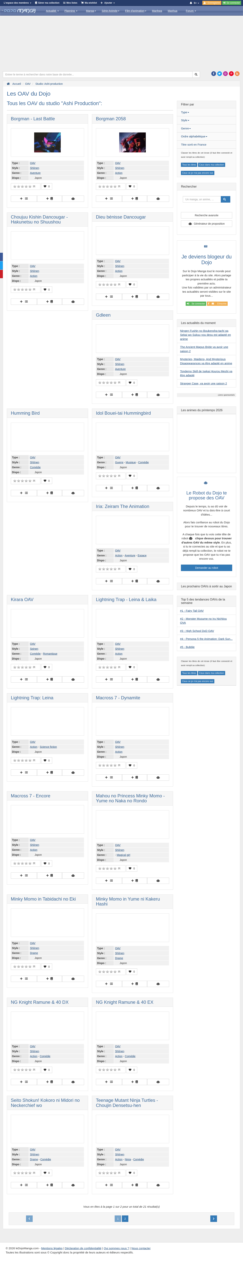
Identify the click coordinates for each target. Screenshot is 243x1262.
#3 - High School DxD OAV (197, 630)
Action (118, 172)
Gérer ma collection (48, 3)
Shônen (34, 168)
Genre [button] (186, 128)
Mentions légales (52, 1248)
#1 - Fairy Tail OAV (192, 610)
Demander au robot (206, 567)
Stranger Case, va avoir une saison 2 (203, 383)
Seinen (34, 648)
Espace (142, 555)
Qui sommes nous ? (116, 1248)
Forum (191, 10)
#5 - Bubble (187, 647)
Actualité (52, 10)
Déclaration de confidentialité (83, 1248)
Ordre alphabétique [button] (194, 136)
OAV (33, 163)
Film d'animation (135, 10)
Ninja (128, 1159)
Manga (91, 10)
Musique (131, 462)
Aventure (35, 172)
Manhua (173, 10)
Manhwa (157, 10)
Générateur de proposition (209, 223)
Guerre (119, 462)
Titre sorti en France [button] (193, 144)
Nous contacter (141, 1248)
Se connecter (196, 303)
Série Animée (110, 10)
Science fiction (48, 746)
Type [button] (185, 112)
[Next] (213, 1218)
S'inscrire (217, 303)
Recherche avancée (207, 215)
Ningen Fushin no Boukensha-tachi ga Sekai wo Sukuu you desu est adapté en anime (205, 335)
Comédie (35, 467)
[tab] (206, 112)
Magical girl (123, 854)
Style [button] (185, 120)
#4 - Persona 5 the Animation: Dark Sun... (206, 638)
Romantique (50, 653)
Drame (34, 953)
